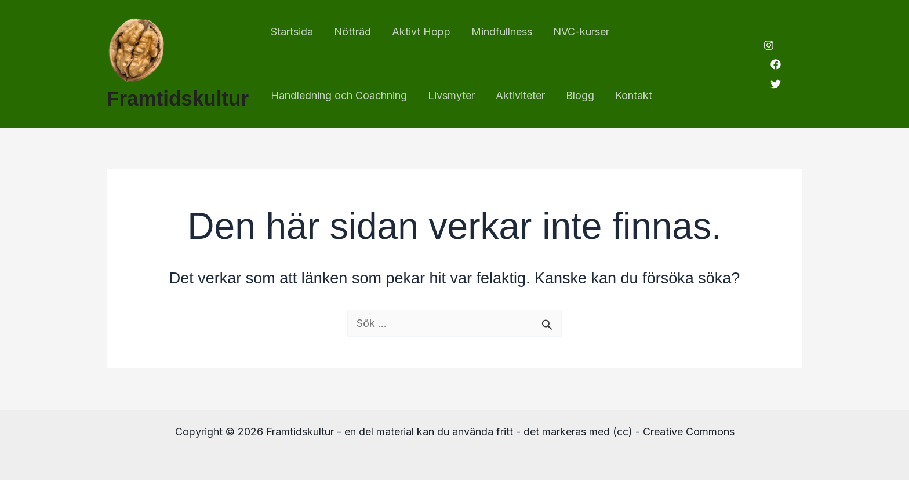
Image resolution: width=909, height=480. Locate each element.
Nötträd (352, 32)
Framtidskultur (178, 98)
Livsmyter (451, 95)
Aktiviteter (520, 95)
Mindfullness (501, 32)
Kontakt (633, 95)
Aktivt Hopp (421, 32)
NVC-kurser (581, 32)
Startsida (292, 32)
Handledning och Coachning (339, 95)
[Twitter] (775, 84)
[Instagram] (768, 45)
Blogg (580, 95)
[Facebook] (775, 64)
